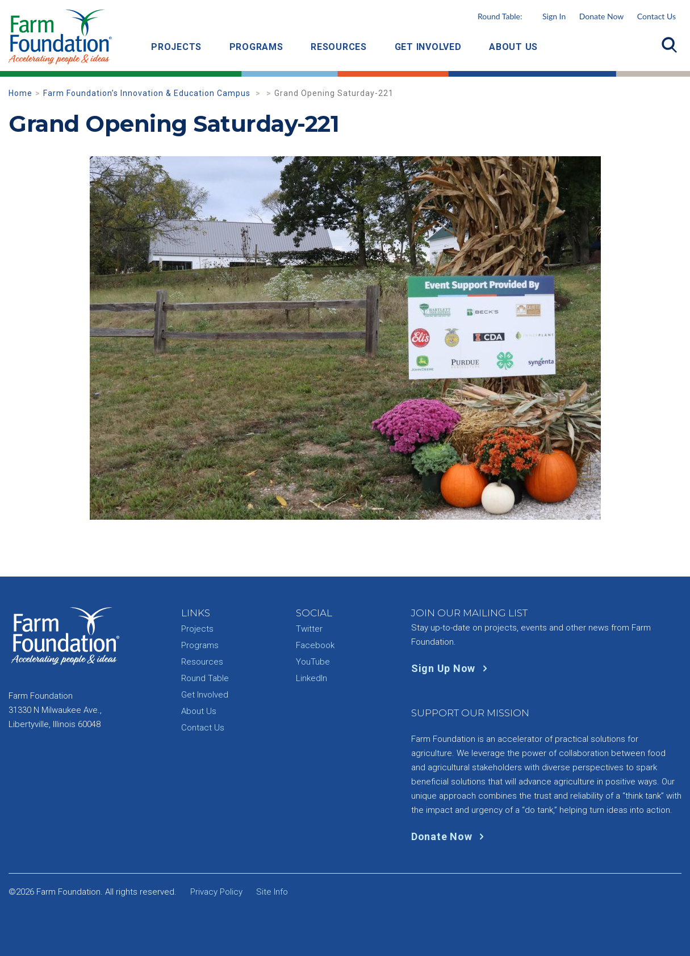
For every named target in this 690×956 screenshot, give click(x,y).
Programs (256, 46)
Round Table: (522, 16)
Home (20, 93)
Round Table (205, 678)
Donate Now (601, 16)
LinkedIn (311, 678)
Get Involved (428, 46)
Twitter (309, 629)
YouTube (313, 662)
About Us (513, 46)
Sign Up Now (451, 668)
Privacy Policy (216, 892)
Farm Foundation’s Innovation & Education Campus (148, 93)
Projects (176, 46)
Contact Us (656, 16)
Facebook (315, 645)
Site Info (272, 892)
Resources (339, 46)
